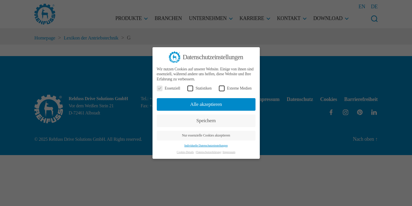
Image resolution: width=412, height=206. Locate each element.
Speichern (206, 120)
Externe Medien (235, 88)
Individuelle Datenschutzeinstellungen (205, 145)
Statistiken (199, 88)
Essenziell (168, 88)
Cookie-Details (185, 152)
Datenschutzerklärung (208, 152)
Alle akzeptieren (206, 104)
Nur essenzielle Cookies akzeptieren (206, 135)
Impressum (229, 152)
